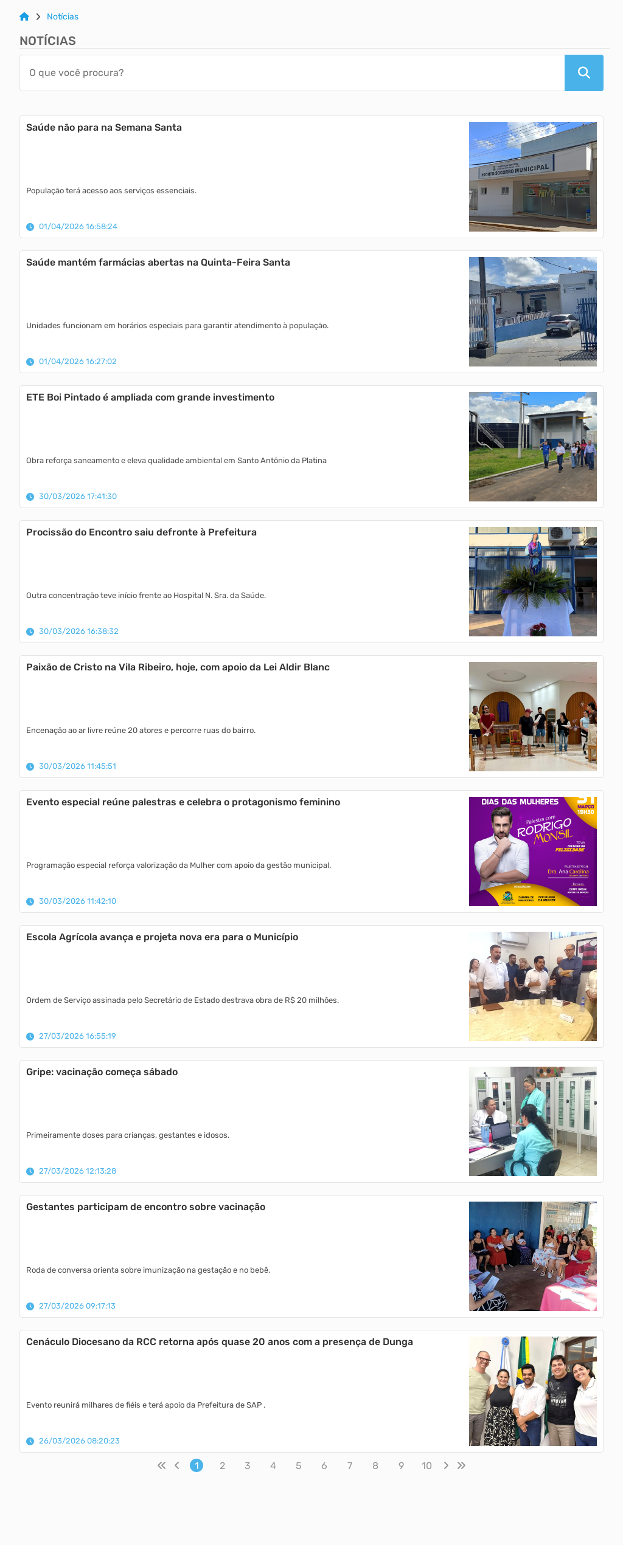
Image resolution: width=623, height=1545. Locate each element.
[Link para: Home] (24, 17)
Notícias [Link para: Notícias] (62, 17)
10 (427, 1465)
